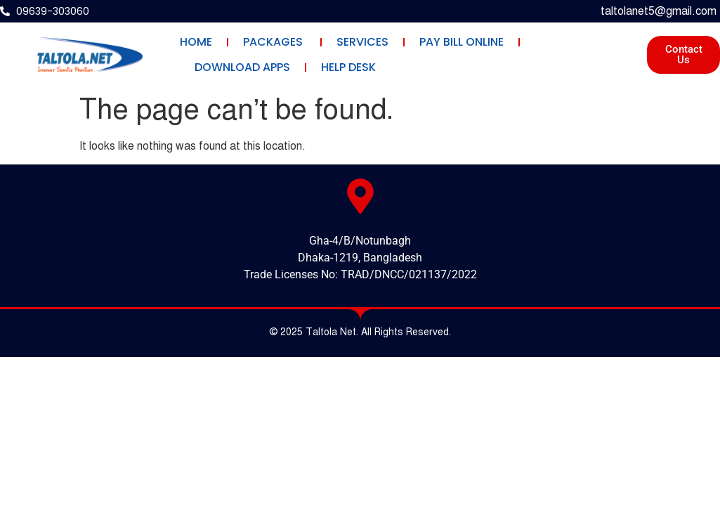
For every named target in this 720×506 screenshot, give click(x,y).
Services (362, 42)
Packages (274, 42)
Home (196, 42)
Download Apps (242, 67)
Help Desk (348, 67)
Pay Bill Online (461, 42)
